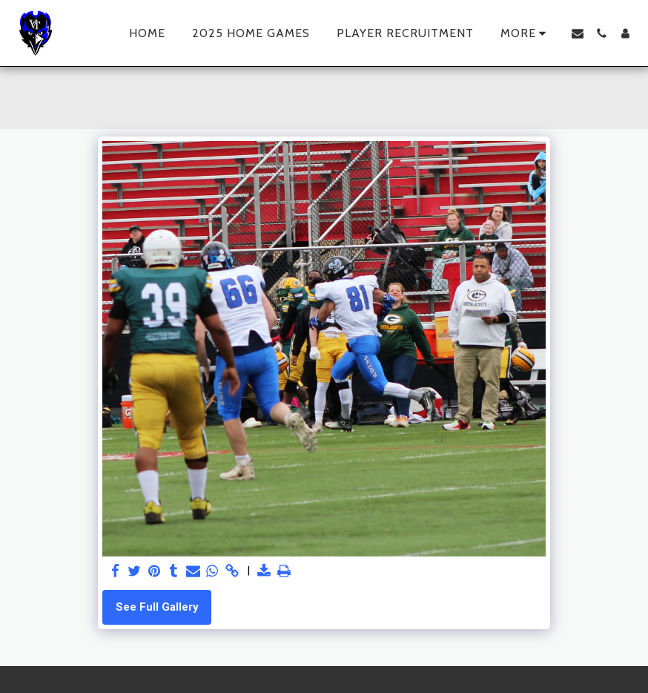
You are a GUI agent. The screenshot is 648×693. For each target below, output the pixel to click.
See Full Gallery (157, 607)
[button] (577, 33)
